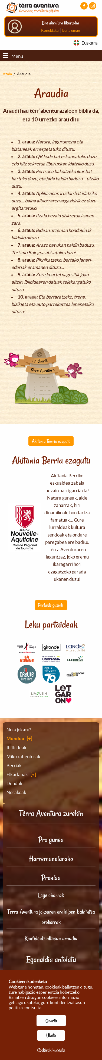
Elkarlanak (17, 774)
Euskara (89, 42)
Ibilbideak (16, 747)
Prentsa (51, 878)
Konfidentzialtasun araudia (51, 938)
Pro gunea (51, 840)
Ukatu (51, 1035)
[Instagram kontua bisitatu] (92, 6)
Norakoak (16, 792)
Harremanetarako (51, 859)
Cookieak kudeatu (51, 1050)
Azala (7, 74)
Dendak (14, 783)
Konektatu (50, 30)
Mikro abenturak (23, 756)
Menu (13, 56)
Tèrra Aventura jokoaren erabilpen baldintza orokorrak (51, 917)
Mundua (15, 738)
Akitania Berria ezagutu (51, 441)
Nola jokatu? (18, 729)
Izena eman (71, 30)
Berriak (14, 765)
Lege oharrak (51, 895)
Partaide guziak (51, 605)
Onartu (51, 1020)
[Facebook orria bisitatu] (84, 6)
